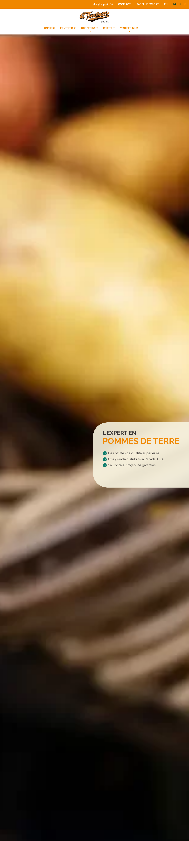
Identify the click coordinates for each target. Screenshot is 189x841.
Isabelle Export (147, 4)
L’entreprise (68, 28)
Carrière (49, 28)
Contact (124, 4)
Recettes (109, 28)
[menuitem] (166, 4)
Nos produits (89, 28)
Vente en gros (129, 28)
